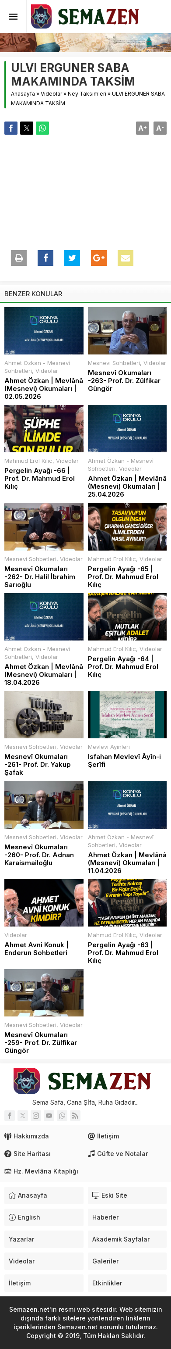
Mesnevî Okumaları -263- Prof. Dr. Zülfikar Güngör (124, 381)
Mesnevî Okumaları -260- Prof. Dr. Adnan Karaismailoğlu (39, 855)
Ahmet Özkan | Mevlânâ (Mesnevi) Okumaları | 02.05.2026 (43, 389)
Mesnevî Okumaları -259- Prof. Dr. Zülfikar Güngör (40, 1043)
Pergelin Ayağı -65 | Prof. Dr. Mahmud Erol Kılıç (123, 577)
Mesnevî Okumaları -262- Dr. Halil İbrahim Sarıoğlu (39, 577)
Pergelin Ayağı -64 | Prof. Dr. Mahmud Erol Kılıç (123, 667)
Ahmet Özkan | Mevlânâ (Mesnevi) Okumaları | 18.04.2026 (43, 675)
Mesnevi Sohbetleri (114, 362)
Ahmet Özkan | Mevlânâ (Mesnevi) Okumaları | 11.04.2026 (127, 863)
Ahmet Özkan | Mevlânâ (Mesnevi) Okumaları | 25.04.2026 (127, 486)
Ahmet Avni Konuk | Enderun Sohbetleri (36, 949)
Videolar (51, 93)
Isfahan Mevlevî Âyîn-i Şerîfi (124, 761)
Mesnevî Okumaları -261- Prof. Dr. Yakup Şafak (37, 764)
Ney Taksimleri (87, 93)
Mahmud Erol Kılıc (28, 460)
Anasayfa (23, 93)
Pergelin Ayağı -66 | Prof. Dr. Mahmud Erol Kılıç (39, 478)
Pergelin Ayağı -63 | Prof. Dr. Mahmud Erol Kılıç (123, 953)
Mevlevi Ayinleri (109, 746)
